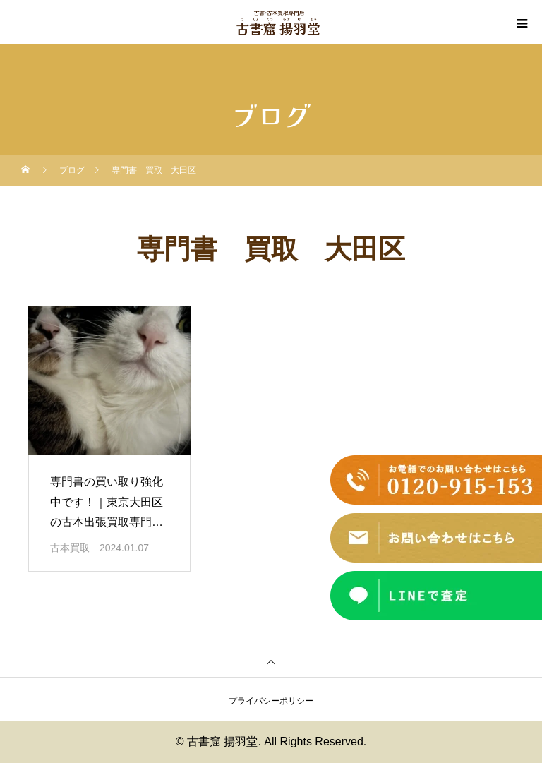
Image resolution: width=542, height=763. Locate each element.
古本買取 (70, 547)
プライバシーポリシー (271, 701)
